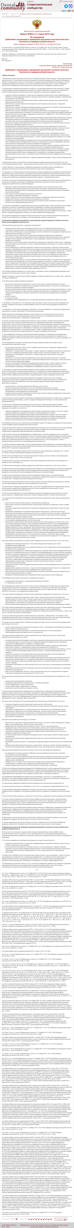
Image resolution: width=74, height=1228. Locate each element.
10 (13, 401)
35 (3, 793)
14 (59, 488)
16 (57, 522)
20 (59, 594)
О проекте (30, 1)
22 (36, 673)
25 (3, 1053)
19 (59, 540)
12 (44, 441)
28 (57, 726)
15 (54, 522)
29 (29, 733)
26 (3, 1058)
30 (6, 743)
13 (56, 468)
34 (67, 786)
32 (3, 1132)
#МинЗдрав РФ (16, 16)
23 (39, 673)
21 (33, 673)
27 (3, 1068)
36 (3, 1212)
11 (17, 408)
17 (60, 522)
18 (63, 522)
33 (62, 783)
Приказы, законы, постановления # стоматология (36, 14)
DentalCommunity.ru (10, 1225)
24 (42, 673)
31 (3, 1127)
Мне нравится (60, 1219)
